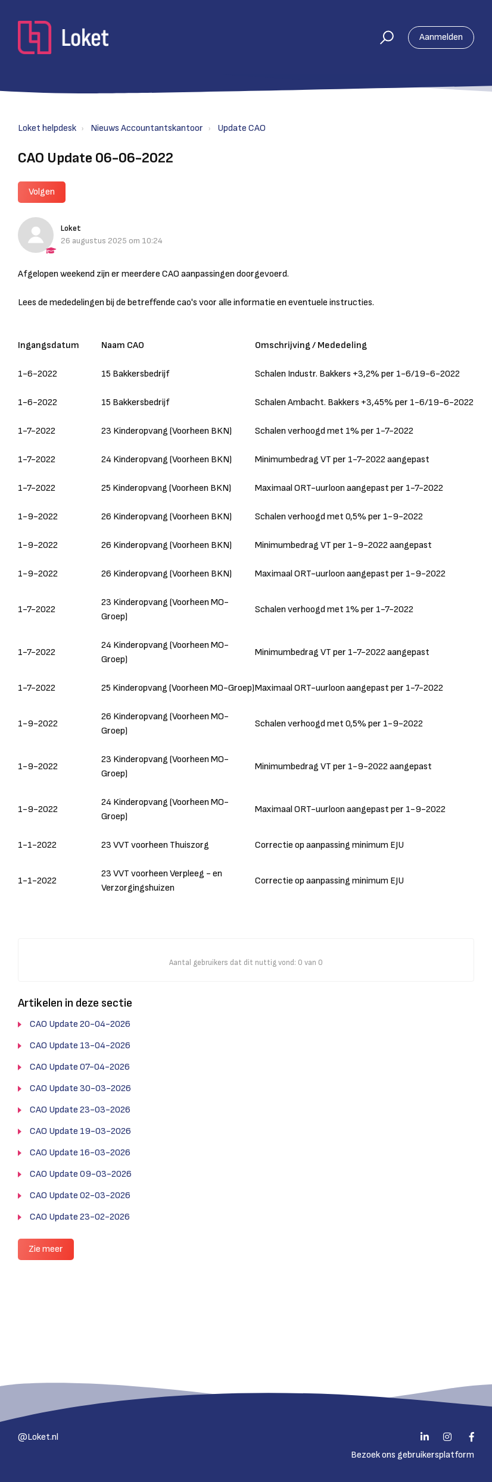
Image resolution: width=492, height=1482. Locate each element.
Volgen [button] (42, 192)
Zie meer (46, 1249)
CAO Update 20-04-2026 (80, 1024)
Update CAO (241, 128)
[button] (381, 37)
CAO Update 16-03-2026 (80, 1152)
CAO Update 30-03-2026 (80, 1088)
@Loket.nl (38, 1437)
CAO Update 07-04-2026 (80, 1067)
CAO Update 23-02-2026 (80, 1217)
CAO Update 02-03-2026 (80, 1195)
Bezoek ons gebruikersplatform (412, 1455)
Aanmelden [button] (441, 37)
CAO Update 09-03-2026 (81, 1174)
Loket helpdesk (47, 128)
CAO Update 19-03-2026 (80, 1131)
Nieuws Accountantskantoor (147, 128)
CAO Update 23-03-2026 (80, 1110)
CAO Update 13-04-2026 (80, 1045)
